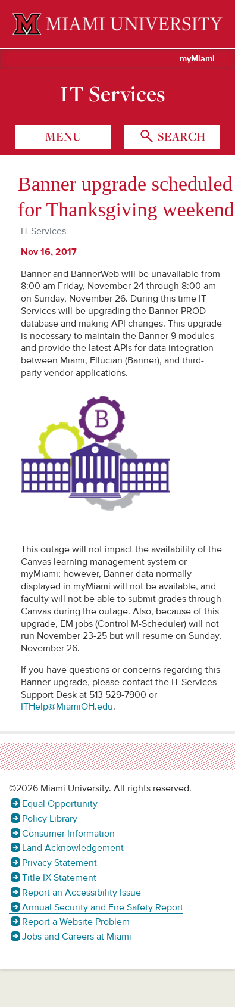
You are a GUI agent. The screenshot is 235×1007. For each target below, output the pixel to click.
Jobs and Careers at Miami (76, 937)
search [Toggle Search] (180, 136)
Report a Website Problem (76, 922)
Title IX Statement (59, 878)
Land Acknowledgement (73, 848)
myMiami (197, 59)
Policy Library (49, 819)
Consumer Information (68, 834)
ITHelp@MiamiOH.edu (67, 707)
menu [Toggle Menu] (63, 136)
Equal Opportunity (60, 804)
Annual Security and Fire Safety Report (102, 907)
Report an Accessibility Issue (81, 893)
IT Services (112, 93)
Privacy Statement (59, 863)
